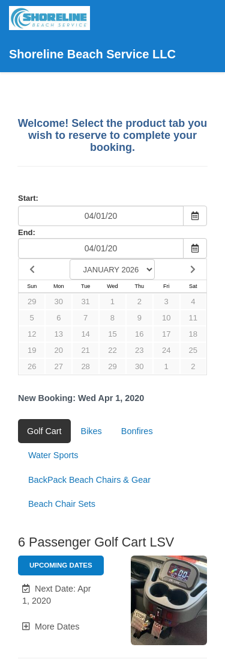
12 (32, 334)
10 (166, 317)
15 (112, 334)
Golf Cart (44, 431)
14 (85, 334)
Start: (28, 198)
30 (59, 301)
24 (166, 350)
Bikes (91, 431)
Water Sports (53, 455)
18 (193, 334)
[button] (61, 595)
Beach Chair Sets (61, 504)
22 (112, 350)
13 (59, 334)
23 (139, 350)
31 (85, 301)
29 (32, 301)
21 (85, 350)
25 (193, 350)
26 (32, 366)
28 (85, 366)
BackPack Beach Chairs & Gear (89, 480)
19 (32, 350)
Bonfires (137, 431)
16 (139, 334)
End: (26, 232)
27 (59, 366)
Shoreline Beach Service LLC (92, 33)
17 (166, 334)
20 (59, 350)
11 (193, 317)
